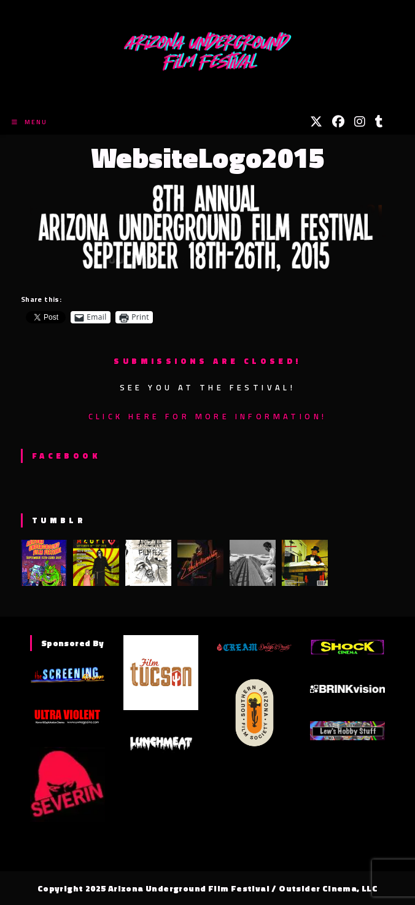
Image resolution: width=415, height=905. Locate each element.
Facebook (66, 455)
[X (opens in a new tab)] (316, 122)
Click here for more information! (207, 416)
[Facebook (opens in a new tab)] (338, 122)
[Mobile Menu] (29, 122)
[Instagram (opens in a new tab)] (359, 122)
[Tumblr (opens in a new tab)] (379, 122)
